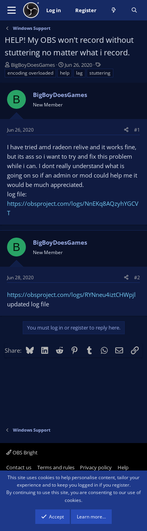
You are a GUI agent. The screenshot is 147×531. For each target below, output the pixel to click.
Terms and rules (55, 467)
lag (79, 73)
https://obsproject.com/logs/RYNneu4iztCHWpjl (71, 294)
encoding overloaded (30, 73)
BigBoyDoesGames (33, 64)
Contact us (18, 467)
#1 (137, 129)
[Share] (126, 130)
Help (123, 467)
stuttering (100, 73)
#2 (137, 277)
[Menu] (11, 10)
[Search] (134, 10)
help (64, 73)
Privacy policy (96, 467)
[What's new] (113, 10)
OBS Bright (22, 452)
